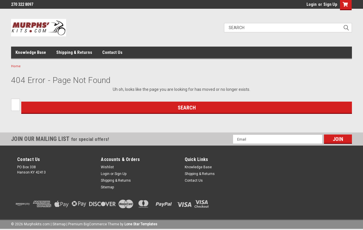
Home (16, 66)
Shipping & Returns (74, 52)
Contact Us (112, 52)
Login (311, 4)
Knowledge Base (30, 52)
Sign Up (330, 4)
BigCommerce (95, 224)
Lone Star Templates (140, 224)
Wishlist (107, 167)
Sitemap (107, 187)
